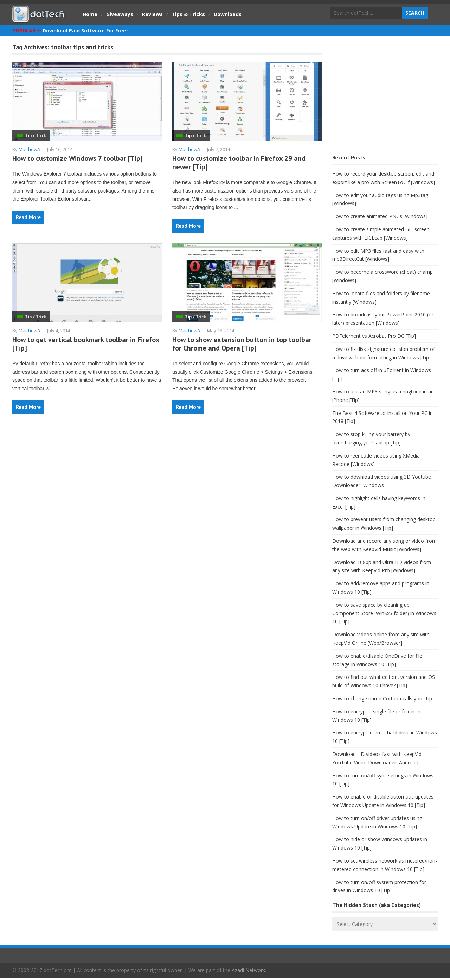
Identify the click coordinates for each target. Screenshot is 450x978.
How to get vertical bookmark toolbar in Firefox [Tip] (85, 344)
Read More (28, 217)
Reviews (152, 14)
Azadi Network (248, 970)
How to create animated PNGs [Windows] (380, 216)
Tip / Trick (35, 136)
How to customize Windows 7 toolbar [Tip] (77, 158)
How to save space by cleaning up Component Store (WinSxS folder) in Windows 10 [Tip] (384, 613)
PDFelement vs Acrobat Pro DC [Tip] (374, 336)
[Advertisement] (385, 97)
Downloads (228, 14)
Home (90, 14)
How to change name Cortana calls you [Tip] (383, 698)
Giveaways (119, 14)
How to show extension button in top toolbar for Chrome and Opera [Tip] (241, 344)
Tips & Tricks (188, 14)
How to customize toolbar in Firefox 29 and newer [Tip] (239, 162)
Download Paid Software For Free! (85, 30)
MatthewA (29, 149)
